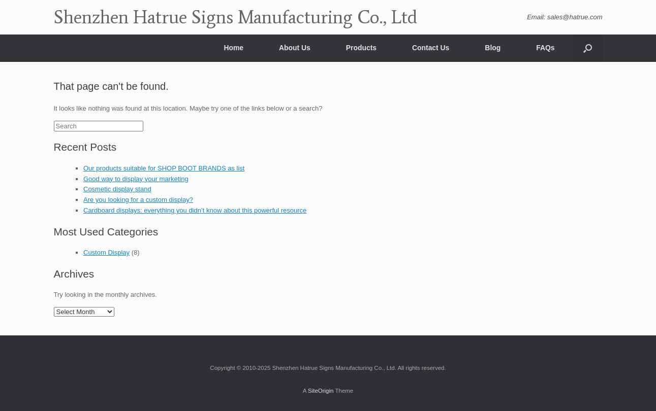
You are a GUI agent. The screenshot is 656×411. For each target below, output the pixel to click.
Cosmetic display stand (117, 189)
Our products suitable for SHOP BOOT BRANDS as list (163, 168)
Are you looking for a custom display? (138, 199)
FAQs (545, 48)
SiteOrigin (321, 391)
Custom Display (106, 252)
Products (361, 48)
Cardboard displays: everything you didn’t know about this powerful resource (194, 210)
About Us (294, 48)
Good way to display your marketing (136, 179)
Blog (493, 48)
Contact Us (430, 48)
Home (233, 48)
